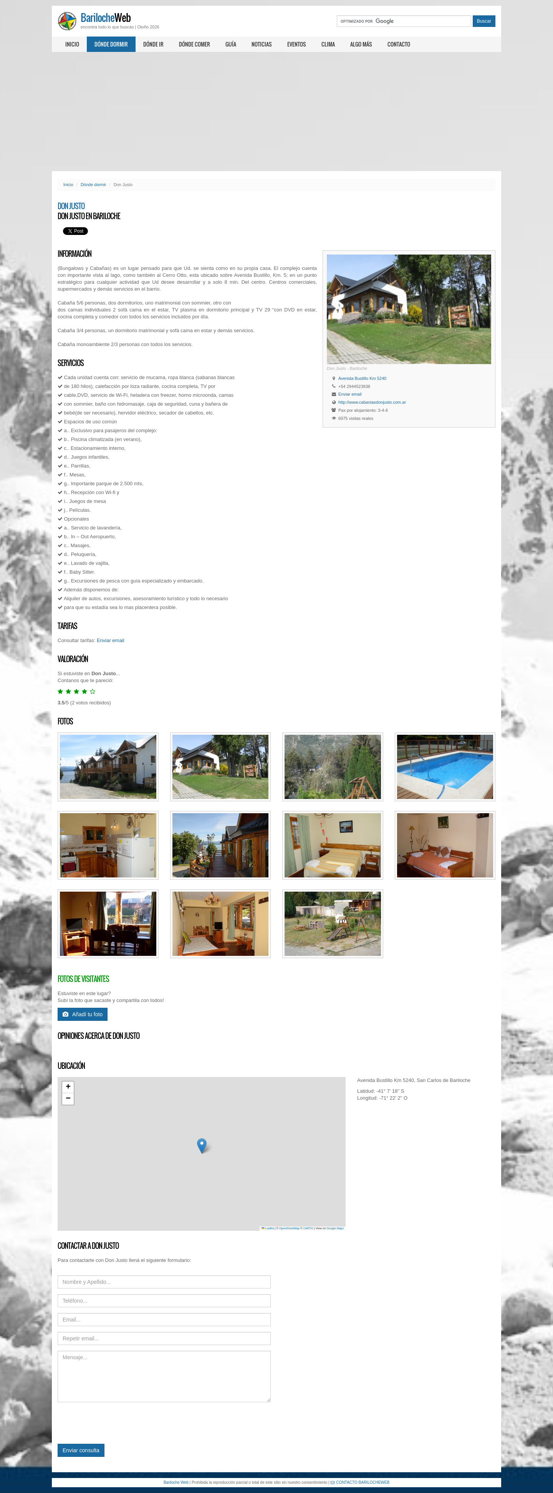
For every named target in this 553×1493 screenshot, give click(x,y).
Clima (328, 44)
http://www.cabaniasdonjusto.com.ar (372, 402)
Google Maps (335, 1228)
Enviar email (350, 394)
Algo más (361, 44)
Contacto (398, 44)
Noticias (262, 44)
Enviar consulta (81, 1450)
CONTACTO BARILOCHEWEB (360, 1482)
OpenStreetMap (289, 1228)
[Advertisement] (276, 111)
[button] (202, 1146)
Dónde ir (153, 44)
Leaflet (268, 1228)
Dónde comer (194, 44)
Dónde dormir (111, 44)
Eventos (296, 44)
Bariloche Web (176, 1482)
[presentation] (116, 1423)
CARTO (308, 1228)
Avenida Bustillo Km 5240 (362, 378)
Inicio (72, 44)
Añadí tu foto (83, 1014)
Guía (230, 44)
